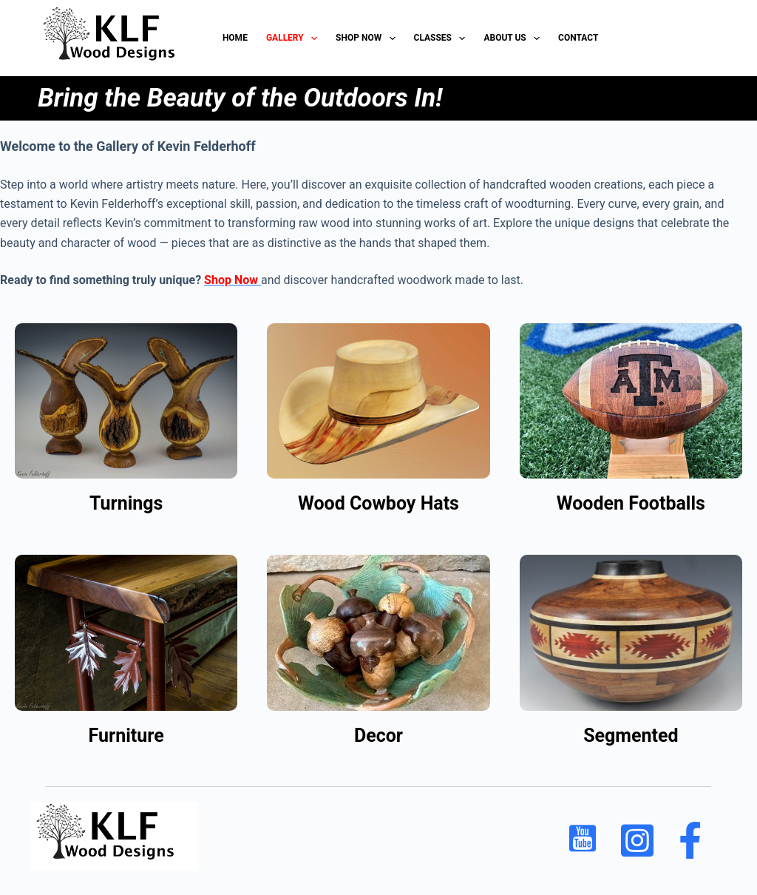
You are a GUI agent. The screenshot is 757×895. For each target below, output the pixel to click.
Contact (578, 38)
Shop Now (368, 38)
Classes (443, 38)
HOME (235, 38)
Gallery (294, 38)
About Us (514, 38)
